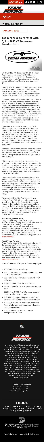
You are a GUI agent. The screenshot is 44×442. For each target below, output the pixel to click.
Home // (7, 24)
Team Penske (17, 407)
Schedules (7, 409)
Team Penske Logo (13, 9)
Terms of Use (19, 426)
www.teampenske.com (10, 259)
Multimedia (19, 409)
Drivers (36, 407)
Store (19, 411)
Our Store (16, 2)
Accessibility (28, 426)
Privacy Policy (9, 426)
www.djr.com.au (8, 236)
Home (7, 407)
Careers (28, 411)
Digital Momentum (33, 434)
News (28, 407)
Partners (31, 409)
